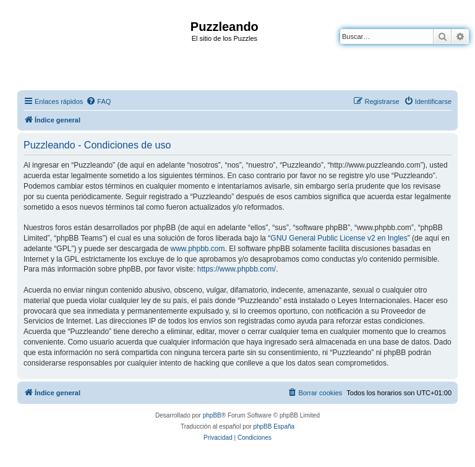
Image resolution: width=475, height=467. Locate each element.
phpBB (212, 415)
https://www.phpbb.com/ (236, 269)
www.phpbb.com (197, 248)
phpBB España (273, 426)
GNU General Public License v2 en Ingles (338, 238)
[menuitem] (98, 101)
